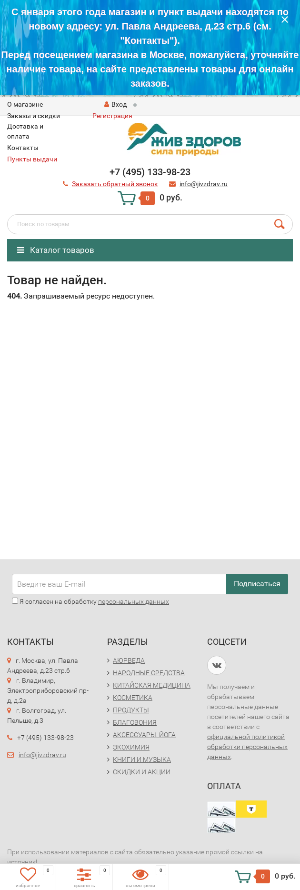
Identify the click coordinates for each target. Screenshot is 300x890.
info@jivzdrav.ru (42, 755)
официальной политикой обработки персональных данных (247, 746)
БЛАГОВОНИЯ (135, 722)
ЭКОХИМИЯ (131, 747)
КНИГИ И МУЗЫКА (142, 759)
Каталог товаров (55, 250)
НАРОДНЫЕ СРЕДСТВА (149, 673)
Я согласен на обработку (90, 601)
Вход (115, 104)
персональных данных (133, 601)
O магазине (25, 104)
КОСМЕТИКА (132, 697)
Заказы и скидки (33, 116)
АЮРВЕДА (129, 660)
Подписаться (257, 583)
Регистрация (112, 116)
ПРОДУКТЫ (131, 710)
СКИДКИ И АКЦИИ (141, 772)
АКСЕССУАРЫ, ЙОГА (144, 735)
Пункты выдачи (32, 159)
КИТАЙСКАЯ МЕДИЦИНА (151, 685)
